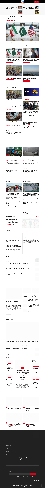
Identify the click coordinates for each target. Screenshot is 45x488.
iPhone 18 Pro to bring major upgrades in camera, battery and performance (18, 269)
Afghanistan (26, 100)
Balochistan (9, 181)
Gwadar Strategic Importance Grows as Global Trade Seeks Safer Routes (13, 211)
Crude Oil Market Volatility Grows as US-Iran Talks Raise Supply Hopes (17, 349)
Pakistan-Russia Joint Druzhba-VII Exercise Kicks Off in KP (11, 8)
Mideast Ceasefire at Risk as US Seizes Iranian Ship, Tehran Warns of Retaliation (31, 78)
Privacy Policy (27, 477)
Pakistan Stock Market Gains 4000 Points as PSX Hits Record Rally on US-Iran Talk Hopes (22, 343)
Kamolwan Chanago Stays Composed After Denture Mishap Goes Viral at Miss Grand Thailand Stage (35, 295)
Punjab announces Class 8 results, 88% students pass (12, 171)
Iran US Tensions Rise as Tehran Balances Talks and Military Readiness (13, 247)
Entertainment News (9, 303)
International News (9, 62)
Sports (9, 363)
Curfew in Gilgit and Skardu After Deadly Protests (30, 203)
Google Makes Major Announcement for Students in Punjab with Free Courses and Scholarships (13, 158)
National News (8, 6)
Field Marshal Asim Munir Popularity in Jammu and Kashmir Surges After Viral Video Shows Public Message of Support (31, 195)
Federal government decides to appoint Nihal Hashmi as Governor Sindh (30, 167)
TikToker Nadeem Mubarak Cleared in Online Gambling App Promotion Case (26, 295)
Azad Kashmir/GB (27, 181)
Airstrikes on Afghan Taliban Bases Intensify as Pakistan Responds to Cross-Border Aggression (30, 128)
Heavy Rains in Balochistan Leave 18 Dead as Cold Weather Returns (13, 194)
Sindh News (26, 145)
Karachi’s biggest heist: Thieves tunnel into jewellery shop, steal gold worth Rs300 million (31, 176)
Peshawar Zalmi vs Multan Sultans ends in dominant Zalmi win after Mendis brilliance (22, 374)
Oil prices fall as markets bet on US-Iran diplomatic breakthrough (17, 353)
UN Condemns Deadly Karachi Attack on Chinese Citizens (28, 12)
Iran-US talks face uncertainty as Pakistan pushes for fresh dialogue (22, 18)
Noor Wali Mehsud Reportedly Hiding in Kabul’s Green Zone (30, 123)
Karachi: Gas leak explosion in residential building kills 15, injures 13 (30, 171)
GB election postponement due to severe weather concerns (36, 384)
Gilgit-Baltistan (34, 362)
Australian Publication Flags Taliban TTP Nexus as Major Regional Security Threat (30, 113)
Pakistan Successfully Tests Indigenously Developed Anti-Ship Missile (13, 129)
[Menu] (6, 1)
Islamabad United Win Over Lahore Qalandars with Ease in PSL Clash (9, 368)
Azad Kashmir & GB (26, 197)
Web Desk (9, 387)
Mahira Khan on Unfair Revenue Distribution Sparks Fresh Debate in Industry (33, 301)
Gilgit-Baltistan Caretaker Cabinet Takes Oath (36, 371)
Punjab (24, 6)
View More (37, 216)
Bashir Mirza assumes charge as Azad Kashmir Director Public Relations (31, 208)
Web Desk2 (35, 374)
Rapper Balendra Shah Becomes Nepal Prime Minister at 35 (13, 301)
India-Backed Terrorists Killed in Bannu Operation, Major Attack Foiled (13, 78)
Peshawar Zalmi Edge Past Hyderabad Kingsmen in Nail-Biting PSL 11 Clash (9, 383)
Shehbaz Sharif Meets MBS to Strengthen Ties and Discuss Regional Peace (13, 133)
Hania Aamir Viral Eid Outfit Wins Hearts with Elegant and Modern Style (33, 306)
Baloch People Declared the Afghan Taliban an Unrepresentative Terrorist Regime (13, 207)
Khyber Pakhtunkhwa (9, 80)
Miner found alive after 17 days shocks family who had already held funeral (13, 107)
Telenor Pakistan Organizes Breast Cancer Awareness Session (11, 12)
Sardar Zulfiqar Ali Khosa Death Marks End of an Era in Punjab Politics (13, 167)
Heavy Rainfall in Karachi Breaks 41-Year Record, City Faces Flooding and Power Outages (30, 158)
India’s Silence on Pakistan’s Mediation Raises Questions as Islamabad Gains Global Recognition (22, 446)
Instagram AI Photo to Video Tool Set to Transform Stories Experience (17, 264)
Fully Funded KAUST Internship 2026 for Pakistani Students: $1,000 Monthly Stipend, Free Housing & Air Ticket (19, 279)
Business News (9, 320)
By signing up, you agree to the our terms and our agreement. (21, 477)
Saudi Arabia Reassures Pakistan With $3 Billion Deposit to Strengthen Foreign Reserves (13, 138)
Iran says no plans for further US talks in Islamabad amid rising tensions (31, 60)
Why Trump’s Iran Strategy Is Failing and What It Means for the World (22, 459)
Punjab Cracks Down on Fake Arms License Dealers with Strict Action (28, 8)
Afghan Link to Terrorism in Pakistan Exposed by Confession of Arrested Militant (13, 202)
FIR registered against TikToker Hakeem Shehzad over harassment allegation (33, 310)
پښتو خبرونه (36, 1)
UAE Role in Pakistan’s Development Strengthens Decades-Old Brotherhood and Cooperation (22, 453)
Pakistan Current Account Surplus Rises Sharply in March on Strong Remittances (12, 123)
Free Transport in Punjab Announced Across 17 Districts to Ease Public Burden (13, 176)
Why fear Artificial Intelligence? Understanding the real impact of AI (17, 273)
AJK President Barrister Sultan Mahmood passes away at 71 (30, 212)
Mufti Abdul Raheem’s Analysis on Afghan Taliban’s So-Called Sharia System (30, 119)
